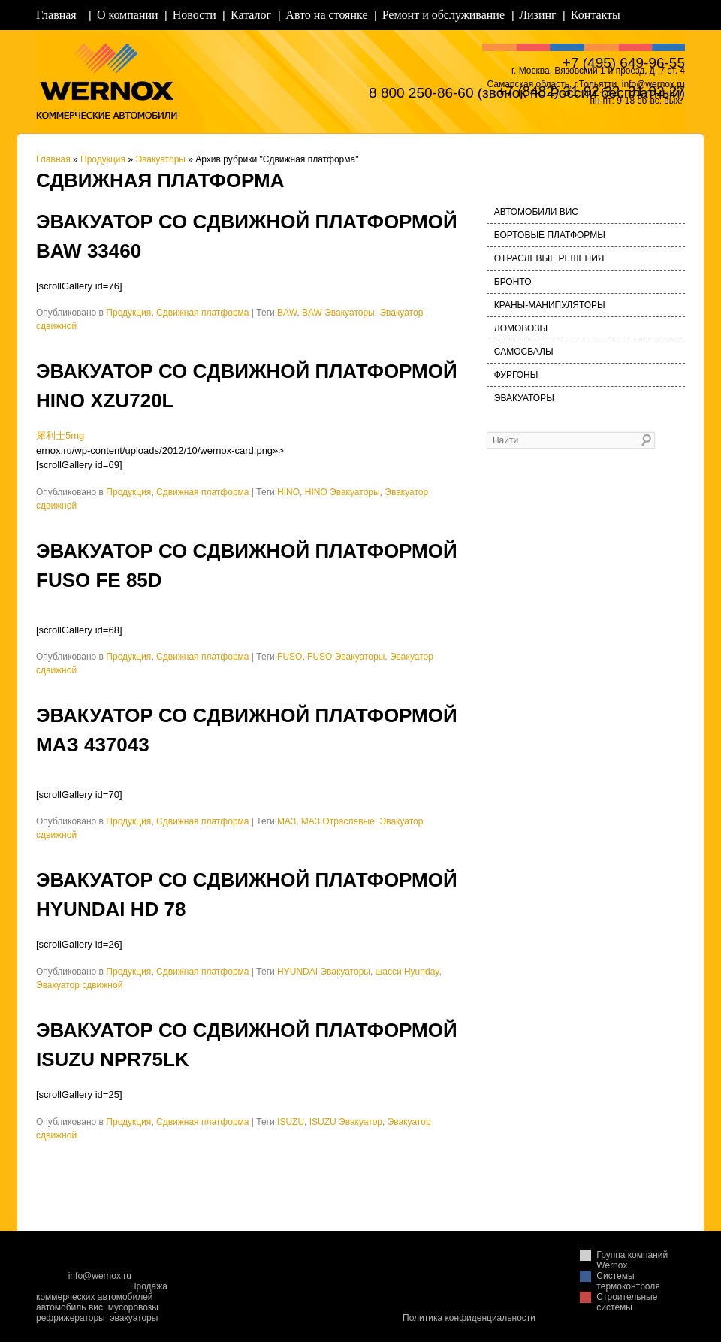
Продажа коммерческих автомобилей (101, 1291)
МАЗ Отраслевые (338, 821)
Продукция (102, 159)
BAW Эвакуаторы (338, 312)
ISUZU (290, 1122)
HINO (288, 492)
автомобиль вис (69, 1307)
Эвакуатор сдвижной (79, 985)
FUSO (289, 656)
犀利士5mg (60, 435)
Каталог (251, 14)
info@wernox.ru (99, 1276)
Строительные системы (626, 1302)
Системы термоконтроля (627, 1281)
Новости (194, 14)
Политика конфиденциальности (469, 1318)
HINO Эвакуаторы (342, 492)
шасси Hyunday (407, 971)
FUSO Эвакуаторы (346, 656)
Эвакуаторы (160, 159)
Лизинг (537, 14)
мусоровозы (133, 1307)
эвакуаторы (134, 1318)
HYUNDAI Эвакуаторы (323, 971)
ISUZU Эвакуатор (345, 1122)
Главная (56, 14)
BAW (287, 312)
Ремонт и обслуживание (443, 14)
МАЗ (286, 821)
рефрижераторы (70, 1318)
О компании (127, 14)
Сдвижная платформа (202, 312)
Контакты (595, 14)
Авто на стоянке (326, 14)
